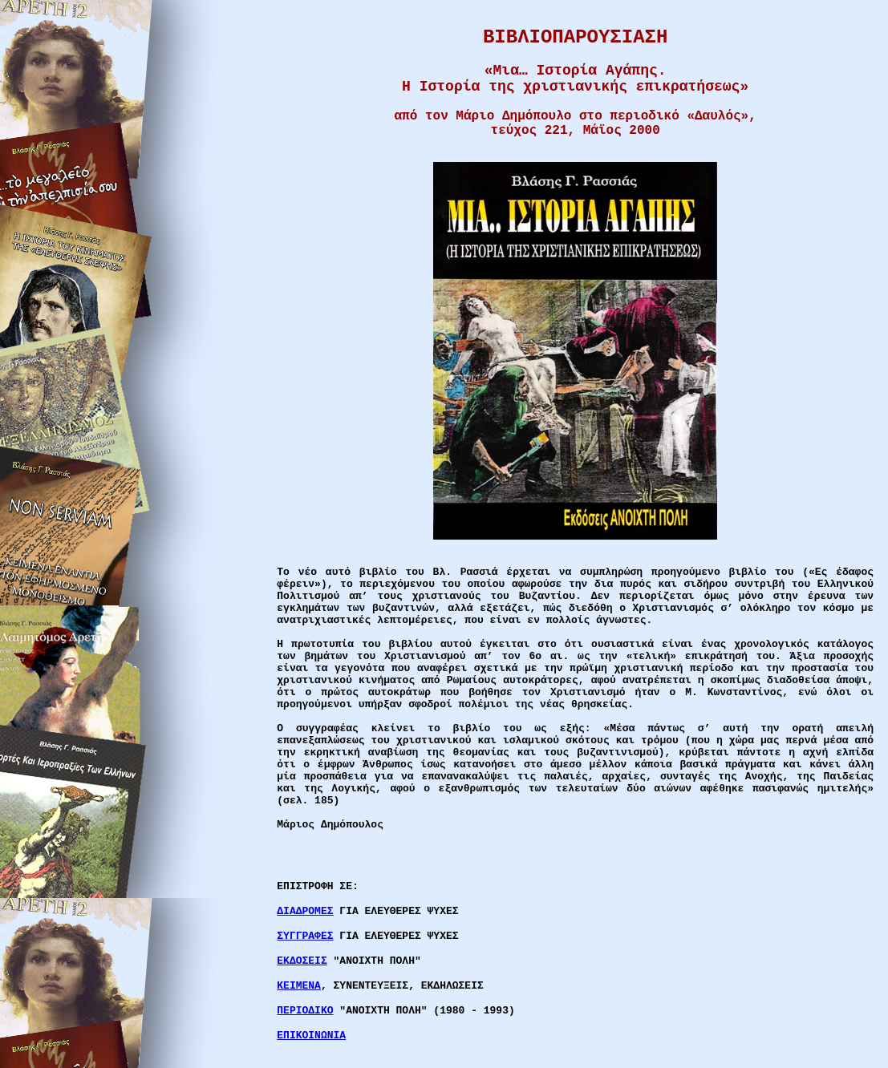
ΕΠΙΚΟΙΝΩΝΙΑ (311, 1036)
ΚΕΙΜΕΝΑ (299, 986)
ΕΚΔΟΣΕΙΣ (301, 961)
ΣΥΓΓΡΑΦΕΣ (305, 936)
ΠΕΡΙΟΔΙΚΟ (305, 1011)
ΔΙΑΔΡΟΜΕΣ (305, 911)
